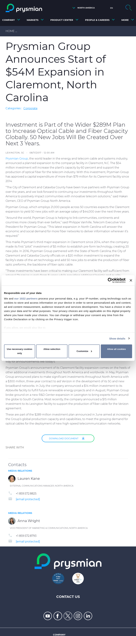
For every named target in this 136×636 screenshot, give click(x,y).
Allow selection (51, 349)
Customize (84, 351)
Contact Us (68, 597)
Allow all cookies (116, 349)
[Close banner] (131, 280)
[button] (83, 8)
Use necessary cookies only (19, 351)
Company (59, 634)
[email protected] (28, 499)
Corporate (30, 108)
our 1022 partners (26, 298)
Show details (117, 338)
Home (10, 31)
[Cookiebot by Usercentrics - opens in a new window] (110, 280)
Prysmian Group (17, 158)
